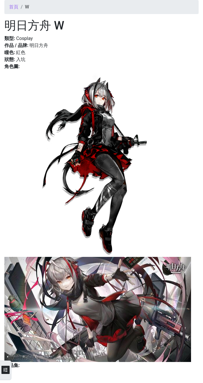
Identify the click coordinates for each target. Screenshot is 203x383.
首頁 (13, 7)
